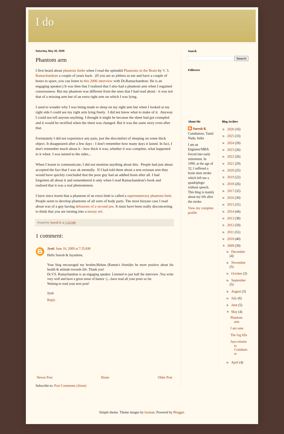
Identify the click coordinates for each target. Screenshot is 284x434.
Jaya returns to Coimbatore (238, 348)
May (234, 312)
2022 (231, 156)
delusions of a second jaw (95, 206)
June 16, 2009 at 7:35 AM (73, 248)
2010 (231, 239)
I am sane (236, 328)
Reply (51, 300)
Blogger (178, 412)
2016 (231, 198)
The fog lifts (238, 335)
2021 (231, 163)
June (234, 305)
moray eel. (95, 211)
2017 (231, 191)
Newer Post (44, 377)
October (237, 273)
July (234, 298)
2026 (231, 129)
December (238, 252)
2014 (231, 211)
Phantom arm (236, 320)
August (236, 291)
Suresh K (199, 129)
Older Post (165, 377)
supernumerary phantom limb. (149, 196)
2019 (231, 177)
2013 (231, 218)
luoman (149, 412)
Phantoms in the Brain (140, 70)
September (238, 280)
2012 (231, 225)
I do (45, 21)
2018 (231, 184)
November (238, 262)
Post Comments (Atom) (70, 386)
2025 (231, 136)
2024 (231, 143)
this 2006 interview (98, 81)
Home (105, 377)
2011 (231, 232)
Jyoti (50, 248)
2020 (231, 170)
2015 (231, 204)
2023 (231, 150)
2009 (231, 246)
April (235, 362)
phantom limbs (74, 70)
